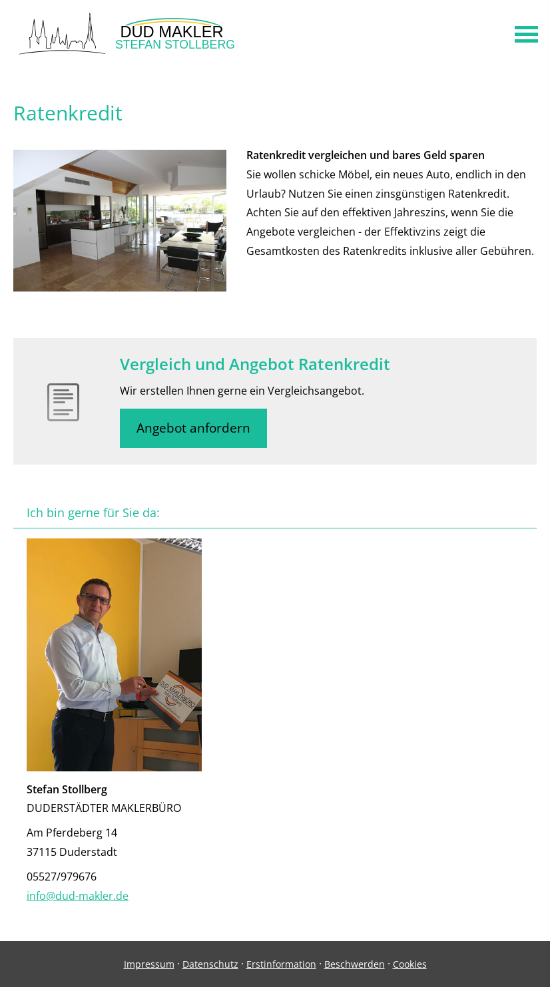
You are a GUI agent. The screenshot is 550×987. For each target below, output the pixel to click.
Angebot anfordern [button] (193, 428)
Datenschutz (210, 964)
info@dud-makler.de (78, 895)
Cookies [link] (410, 964)
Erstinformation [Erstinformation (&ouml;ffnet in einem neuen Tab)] (281, 964)
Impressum (149, 964)
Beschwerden (354, 964)
